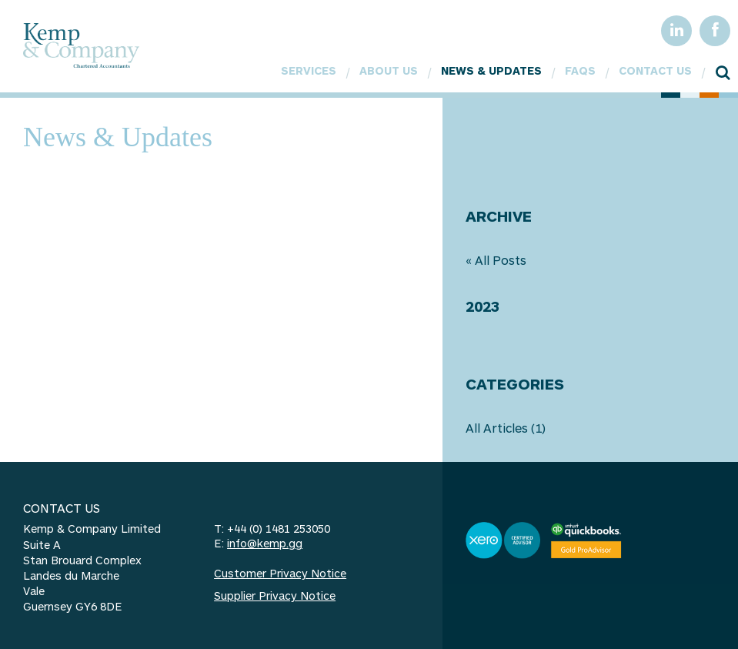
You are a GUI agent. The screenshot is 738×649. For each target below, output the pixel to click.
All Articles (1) (506, 427)
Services (308, 70)
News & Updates (491, 70)
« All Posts (496, 260)
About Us (388, 70)
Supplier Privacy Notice (275, 595)
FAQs (580, 70)
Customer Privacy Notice (280, 573)
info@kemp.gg (264, 543)
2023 (482, 306)
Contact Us (655, 70)
